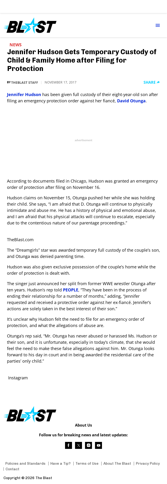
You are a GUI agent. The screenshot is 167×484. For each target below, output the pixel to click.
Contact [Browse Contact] (12, 469)
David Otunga (131, 100)
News (16, 44)
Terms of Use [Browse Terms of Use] (86, 463)
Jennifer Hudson (24, 94)
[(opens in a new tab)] (68, 445)
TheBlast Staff (24, 82)
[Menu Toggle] (158, 25)
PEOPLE (70, 290)
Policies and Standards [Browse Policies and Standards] (25, 463)
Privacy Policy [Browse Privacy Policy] (148, 463)
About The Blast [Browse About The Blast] (117, 463)
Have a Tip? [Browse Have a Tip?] (60, 463)
